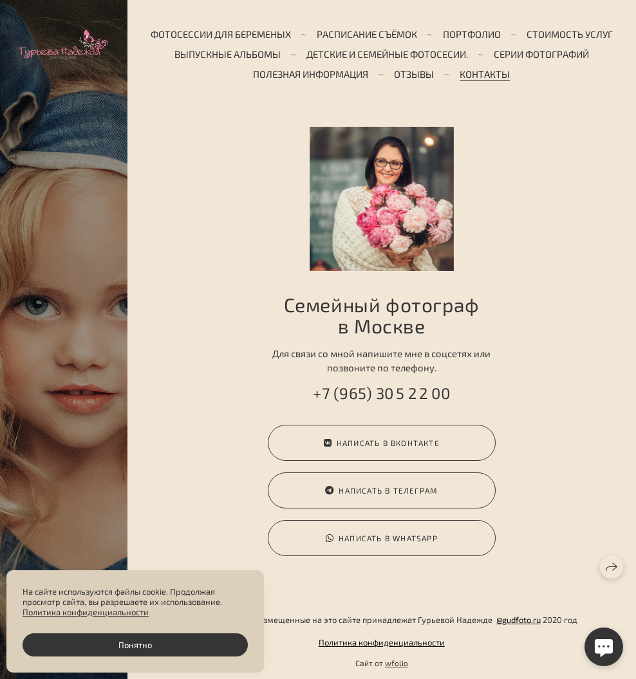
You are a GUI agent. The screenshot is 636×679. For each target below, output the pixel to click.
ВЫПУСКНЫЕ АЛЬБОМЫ (227, 54)
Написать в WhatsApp (382, 541)
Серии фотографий (541, 54)
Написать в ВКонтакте (382, 443)
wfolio (396, 662)
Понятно (135, 645)
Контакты (485, 74)
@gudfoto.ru (518, 620)
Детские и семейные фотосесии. (387, 54)
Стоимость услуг (570, 34)
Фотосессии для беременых (221, 34)
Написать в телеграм (381, 491)
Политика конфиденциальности (382, 642)
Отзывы (414, 74)
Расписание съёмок (367, 34)
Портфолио (472, 34)
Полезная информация (310, 74)
